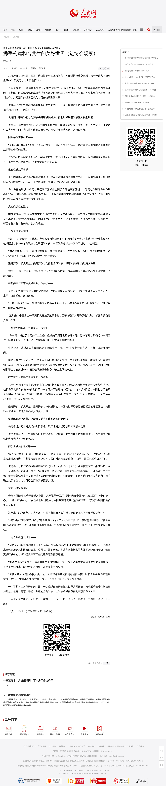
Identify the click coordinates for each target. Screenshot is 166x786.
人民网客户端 (114, 30)
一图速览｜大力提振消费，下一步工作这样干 (28, 680)
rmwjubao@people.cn (116, 756)
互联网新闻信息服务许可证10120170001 (38, 761)
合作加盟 (81, 746)
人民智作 (99, 729)
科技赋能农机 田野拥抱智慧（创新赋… (140, 96)
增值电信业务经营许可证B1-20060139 (69, 761)
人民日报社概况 (28, 746)
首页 (5, 30)
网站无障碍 (126, 30)
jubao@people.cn (107, 751)
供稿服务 (91, 746)
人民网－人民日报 (37, 68)
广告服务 (71, 746)
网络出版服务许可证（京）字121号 (96, 766)
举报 (135, 30)
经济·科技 (15, 37)
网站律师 (120, 746)
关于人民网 (41, 746)
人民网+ (40, 729)
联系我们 (140, 746)
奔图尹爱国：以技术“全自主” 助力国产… (140, 109)
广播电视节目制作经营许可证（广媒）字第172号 (105, 761)
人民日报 (8, 729)
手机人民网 (55, 729)
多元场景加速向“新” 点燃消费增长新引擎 (141, 115)
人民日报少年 (24, 729)
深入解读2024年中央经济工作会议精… (140, 64)
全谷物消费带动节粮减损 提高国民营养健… (141, 58)
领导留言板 (70, 729)
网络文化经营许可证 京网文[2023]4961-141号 (64, 766)
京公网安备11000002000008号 (137, 766)
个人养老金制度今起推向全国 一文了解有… (141, 90)
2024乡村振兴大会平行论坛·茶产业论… (140, 77)
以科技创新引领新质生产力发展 (137, 71)
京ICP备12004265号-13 (134, 761)
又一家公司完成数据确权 (17, 695)
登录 (158, 30)
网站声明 (110, 746)
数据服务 (101, 746)
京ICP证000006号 (118, 766)
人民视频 (84, 729)
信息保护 (130, 746)
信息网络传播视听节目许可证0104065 (31, 766)
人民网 (6, 37)
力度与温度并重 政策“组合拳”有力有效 (140, 83)
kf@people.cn (61, 756)
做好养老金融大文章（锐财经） (137, 102)
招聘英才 (62, 746)
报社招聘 (52, 746)
